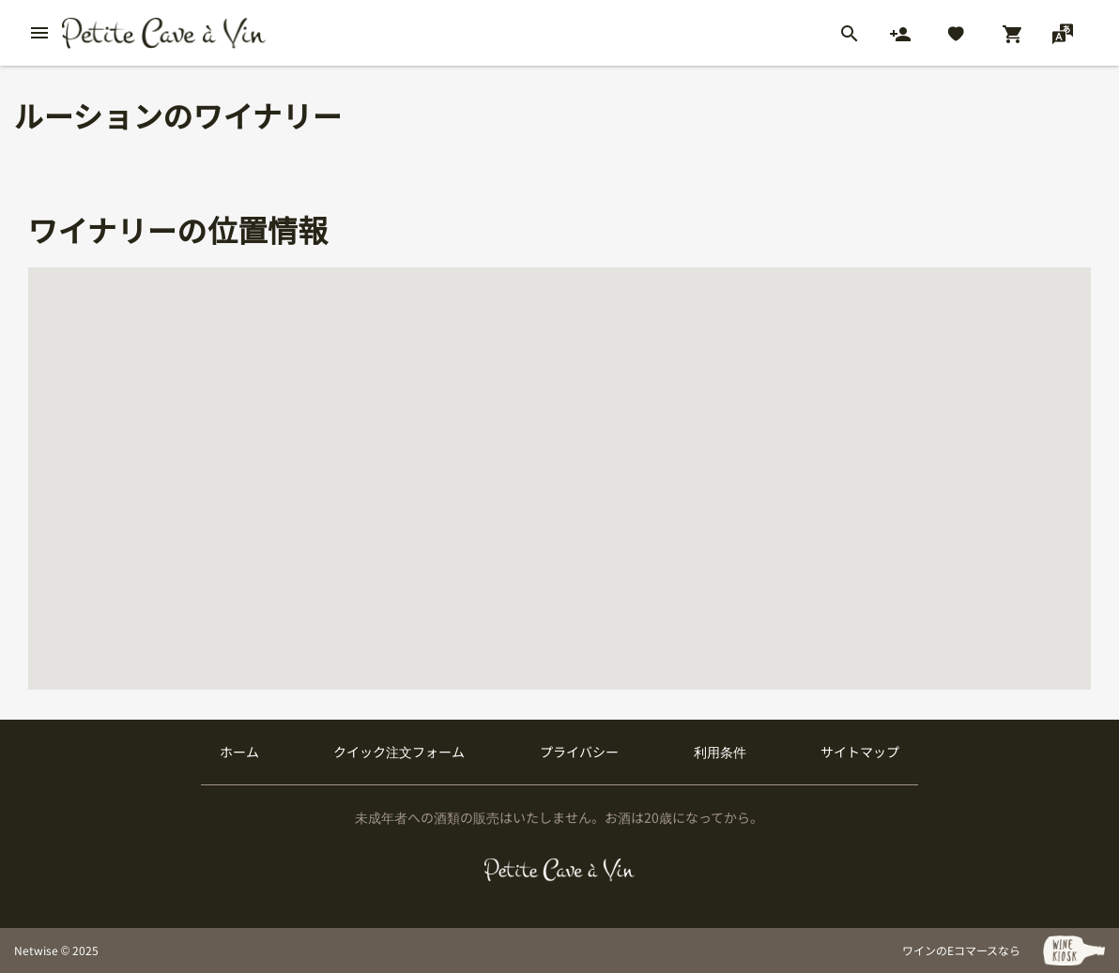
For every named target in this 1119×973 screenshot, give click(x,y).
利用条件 (720, 751)
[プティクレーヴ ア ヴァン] (560, 870)
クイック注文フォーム (399, 751)
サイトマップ (859, 751)
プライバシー (579, 751)
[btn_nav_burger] (39, 32)
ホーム (239, 751)
